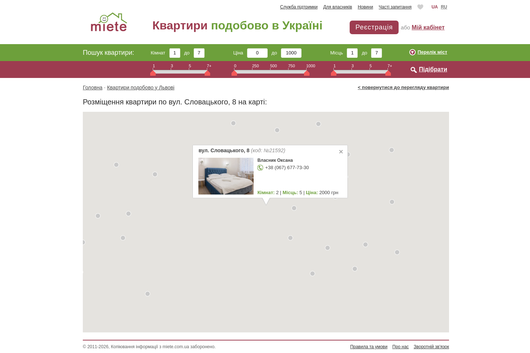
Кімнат (165, 53)
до (194, 53)
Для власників (337, 7)
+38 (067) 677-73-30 (287, 167)
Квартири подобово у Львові (140, 87)
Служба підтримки (299, 7)
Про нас (400, 346)
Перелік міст (432, 52)
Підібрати (433, 69)
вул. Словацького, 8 (241, 150)
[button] (116, 164)
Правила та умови (368, 346)
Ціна (250, 53)
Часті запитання (395, 7)
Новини (365, 7)
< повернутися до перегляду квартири (403, 87)
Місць (344, 53)
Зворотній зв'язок (431, 346)
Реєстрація (374, 27)
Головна (92, 87)
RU (444, 7)
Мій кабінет (428, 27)
